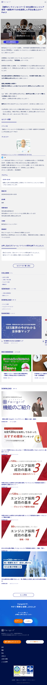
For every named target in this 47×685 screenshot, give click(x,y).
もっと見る (23, 595)
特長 (2, 647)
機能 (2, 650)
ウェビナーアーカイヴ (7, 306)
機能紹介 (4, 284)
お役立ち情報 (5, 277)
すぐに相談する (28, 621)
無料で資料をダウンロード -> (12, 641)
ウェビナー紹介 (6, 282)
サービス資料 (5, 304)
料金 (2, 653)
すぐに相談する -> (35, 641)
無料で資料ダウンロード (18, 621)
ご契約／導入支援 (6, 279)
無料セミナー (5, 295)
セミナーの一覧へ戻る (23, 266)
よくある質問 (4, 661)
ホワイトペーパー (6, 309)
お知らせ (3, 656)
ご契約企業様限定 (6, 293)
